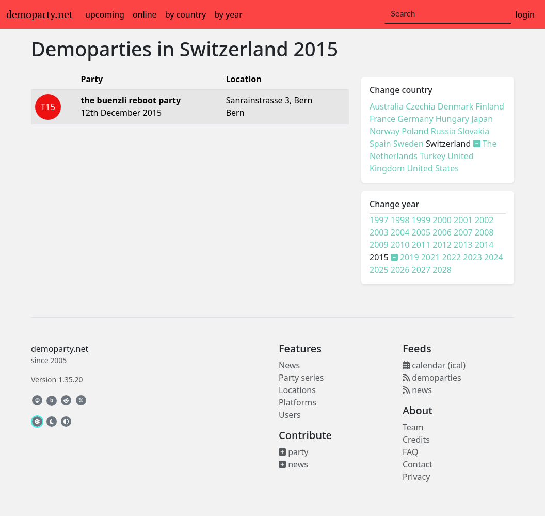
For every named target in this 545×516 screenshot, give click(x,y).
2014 (484, 245)
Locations (297, 390)
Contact (417, 464)
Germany (415, 118)
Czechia (420, 106)
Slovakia (473, 131)
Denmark (456, 106)
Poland (415, 131)
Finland (490, 106)
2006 (442, 232)
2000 (442, 220)
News (289, 365)
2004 (400, 232)
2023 (472, 257)
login (525, 14)
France (382, 118)
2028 (442, 269)
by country (185, 14)
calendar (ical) (434, 365)
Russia (443, 131)
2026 (400, 269)
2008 (484, 232)
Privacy (416, 476)
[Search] (447, 14)
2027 (421, 269)
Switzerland (234, 49)
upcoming (104, 14)
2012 (442, 245)
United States (433, 168)
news (293, 464)
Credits (416, 439)
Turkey (432, 156)
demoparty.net (39, 14)
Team (413, 427)
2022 (451, 257)
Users (290, 414)
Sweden (408, 143)
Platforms (297, 402)
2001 (463, 220)
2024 (493, 257)
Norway (384, 131)
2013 (463, 245)
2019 (409, 257)
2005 (421, 232)
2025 (379, 269)
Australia (387, 106)
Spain (380, 143)
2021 (430, 257)
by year (228, 14)
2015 (315, 49)
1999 (421, 220)
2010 (400, 245)
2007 (463, 232)
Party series (301, 377)
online (145, 14)
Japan (482, 118)
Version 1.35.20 (57, 379)
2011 (421, 245)
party (294, 452)
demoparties (432, 377)
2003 (379, 232)
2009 (379, 245)
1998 (400, 220)
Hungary (452, 118)
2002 (484, 220)
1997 (379, 220)
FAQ (410, 452)
